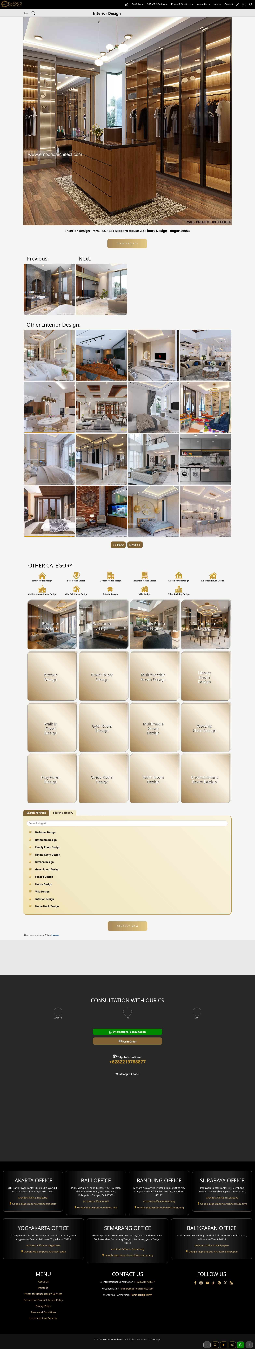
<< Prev (118, 545)
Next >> (135, 545)
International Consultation (127, 1032)
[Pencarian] (215, 1345)
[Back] (26, 13)
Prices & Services (182, 4)
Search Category (63, 812)
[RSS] (231, 1283)
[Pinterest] (219, 1283)
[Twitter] (225, 1284)
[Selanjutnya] (249, 1345)
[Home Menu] (126, 4)
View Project (127, 243)
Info (217, 4)
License (55, 935)
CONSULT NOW (127, 926)
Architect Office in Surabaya (222, 1197)
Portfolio (138, 4)
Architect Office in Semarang (127, 1249)
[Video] (223, 1345)
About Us (204, 4)
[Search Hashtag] (33, 13)
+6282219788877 (127, 1062)
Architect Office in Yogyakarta (43, 1245)
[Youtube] (208, 1283)
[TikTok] (214, 1283)
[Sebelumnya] (207, 1345)
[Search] (251, 4)
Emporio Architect (113, 1339)
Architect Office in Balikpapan (212, 1245)
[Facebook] (196, 1283)
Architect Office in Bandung (159, 1201)
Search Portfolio (36, 812)
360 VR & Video (157, 4)
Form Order (127, 1041)
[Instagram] (201, 1283)
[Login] (238, 4)
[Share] (232, 1345)
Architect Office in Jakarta (32, 1197)
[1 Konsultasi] (240, 1345)
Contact (228, 4)
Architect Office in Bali (96, 1201)
